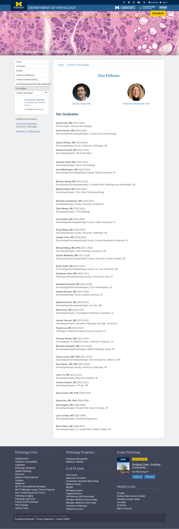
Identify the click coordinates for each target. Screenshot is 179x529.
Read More (150, 477)
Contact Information (31, 93)
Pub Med (121, 502)
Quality (107, 13)
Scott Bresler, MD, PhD (34, 100)
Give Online (71, 475)
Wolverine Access (74, 509)
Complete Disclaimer (25, 519)
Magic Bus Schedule (76, 478)
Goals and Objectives (25, 75)
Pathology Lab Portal (25, 499)
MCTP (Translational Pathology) (30, 486)
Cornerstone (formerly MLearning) (82, 481)
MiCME (69, 487)
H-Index (121, 493)
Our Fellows (21, 88)
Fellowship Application (26, 124)
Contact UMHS (63, 519)
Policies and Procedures (27, 502)
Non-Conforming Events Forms (30, 493)
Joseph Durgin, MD (81, 104)
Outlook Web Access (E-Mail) (131, 496)
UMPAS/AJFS (22, 459)
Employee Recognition (77, 459)
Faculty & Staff (123, 13)
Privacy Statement (45, 519)
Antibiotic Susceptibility (26, 462)
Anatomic (18, 13)
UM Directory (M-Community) (80, 496)
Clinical (32, 13)
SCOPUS (121, 505)
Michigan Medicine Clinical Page (81, 500)
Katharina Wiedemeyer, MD (136, 104)
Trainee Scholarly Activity (26, 80)
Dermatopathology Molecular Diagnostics (32, 84)
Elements (19, 474)
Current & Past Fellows (78, 65)
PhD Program (21, 505)
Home (18, 62)
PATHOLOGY (52, 8)
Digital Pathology (23, 471)
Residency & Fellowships (28, 131)
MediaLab (20, 483)
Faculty (19, 71)
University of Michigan (76, 506)
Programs (140, 13)
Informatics (81, 13)
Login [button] (164, 2)
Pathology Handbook (25, 468)
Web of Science (124, 508)
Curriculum (21, 66)
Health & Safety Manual (26, 477)
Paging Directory (74, 493)
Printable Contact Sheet (128, 499)
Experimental (64, 13)
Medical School (73, 484)
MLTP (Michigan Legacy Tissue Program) (35, 489)
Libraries (19, 480)
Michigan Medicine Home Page (81, 503)
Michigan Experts (74, 490)
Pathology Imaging (24, 496)
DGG (95, 13)
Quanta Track (21, 508)
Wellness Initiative (74, 462)
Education (46, 13)
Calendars (20, 465)
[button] (125, 7)
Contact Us (138, 477)
